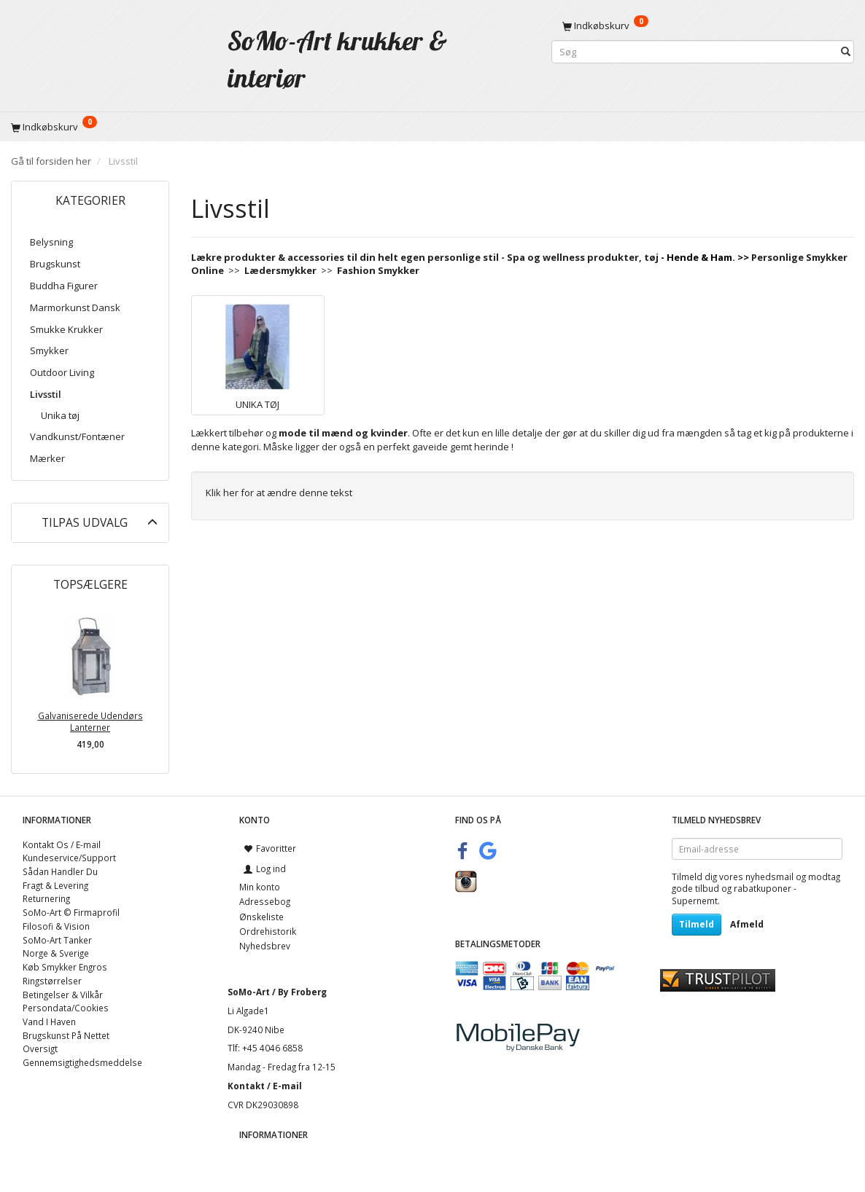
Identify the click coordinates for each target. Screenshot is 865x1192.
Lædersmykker (280, 270)
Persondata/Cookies (66, 1007)
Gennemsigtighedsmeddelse (82, 1062)
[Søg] (845, 52)
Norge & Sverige (56, 953)
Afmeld (747, 924)
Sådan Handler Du (60, 871)
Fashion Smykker (378, 270)
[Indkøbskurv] (702, 25)
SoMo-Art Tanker (57, 940)
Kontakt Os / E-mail (62, 844)
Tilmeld (696, 924)
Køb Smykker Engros (65, 967)
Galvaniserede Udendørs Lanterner (90, 722)
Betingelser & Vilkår (63, 994)
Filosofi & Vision (56, 926)
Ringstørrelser (52, 981)
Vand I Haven (49, 1021)
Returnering (46, 898)
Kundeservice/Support (69, 857)
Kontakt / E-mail (265, 1085)
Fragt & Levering (55, 885)
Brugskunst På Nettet (66, 1035)
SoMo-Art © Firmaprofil (71, 912)
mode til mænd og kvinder (343, 432)
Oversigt (40, 1048)
